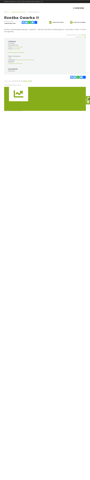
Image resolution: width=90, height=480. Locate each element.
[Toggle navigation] (42, 1)
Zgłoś (84, 35)
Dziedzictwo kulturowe (15, 63)
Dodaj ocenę (27, 81)
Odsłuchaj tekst (56, 22)
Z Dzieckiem (78, 8)
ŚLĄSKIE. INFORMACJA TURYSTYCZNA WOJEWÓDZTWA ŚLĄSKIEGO (22, 1)
